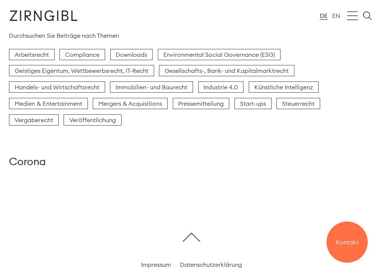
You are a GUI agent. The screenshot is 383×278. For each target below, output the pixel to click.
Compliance (82, 54)
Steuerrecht (298, 103)
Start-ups (253, 103)
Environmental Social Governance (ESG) (219, 54)
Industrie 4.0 (220, 87)
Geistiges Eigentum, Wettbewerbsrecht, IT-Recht (81, 70)
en (336, 15)
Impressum (156, 264)
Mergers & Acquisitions (130, 103)
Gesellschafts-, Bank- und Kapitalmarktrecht (227, 70)
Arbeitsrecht (32, 54)
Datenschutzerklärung (211, 264)
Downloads (131, 54)
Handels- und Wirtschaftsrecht (57, 87)
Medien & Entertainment (48, 103)
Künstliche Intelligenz (283, 87)
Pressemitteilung (201, 103)
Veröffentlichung (92, 120)
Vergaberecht (34, 120)
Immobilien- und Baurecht (151, 87)
